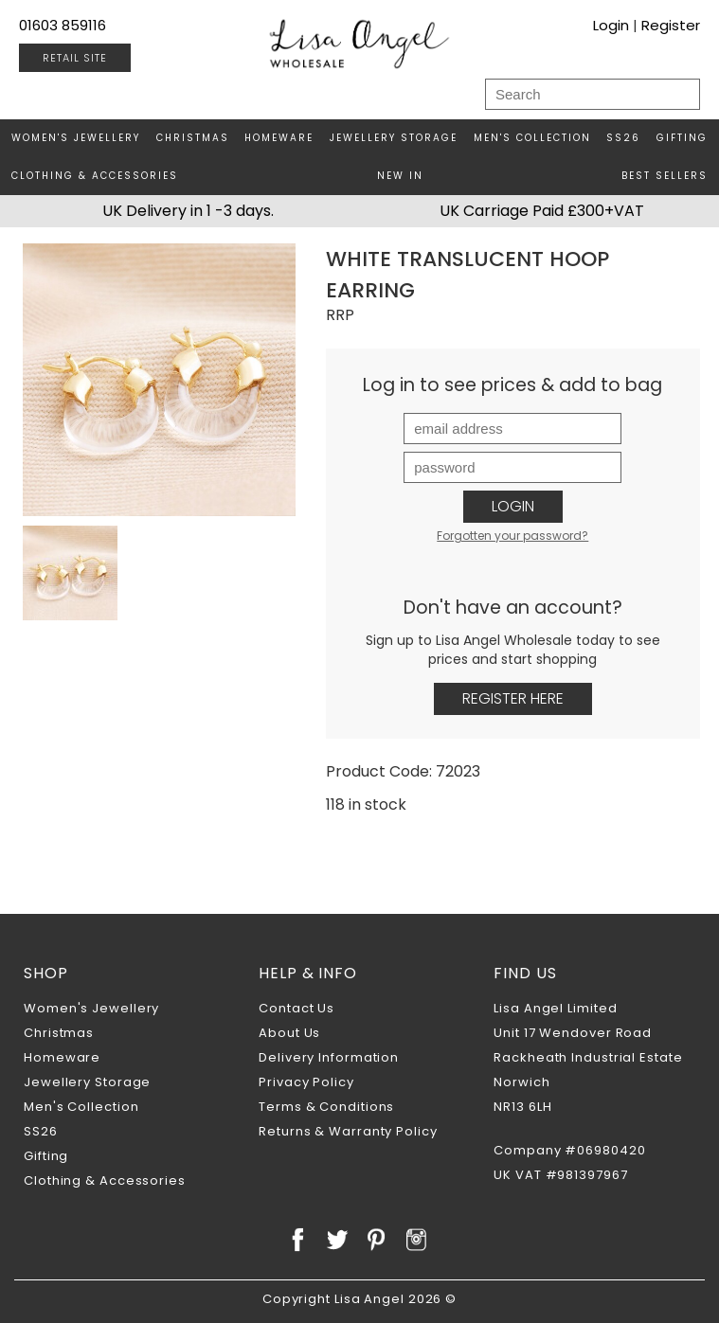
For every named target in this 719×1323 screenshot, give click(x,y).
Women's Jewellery (75, 138)
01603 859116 (62, 25)
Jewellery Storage (394, 138)
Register (670, 25)
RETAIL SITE (75, 57)
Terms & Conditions (326, 1107)
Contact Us (296, 1008)
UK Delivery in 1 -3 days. (188, 211)
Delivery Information (329, 1057)
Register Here (513, 698)
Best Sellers (664, 176)
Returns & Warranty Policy (348, 1131)
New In (400, 176)
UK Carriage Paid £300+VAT (542, 211)
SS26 (623, 138)
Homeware (279, 138)
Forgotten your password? (512, 535)
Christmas (192, 138)
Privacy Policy (306, 1082)
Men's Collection (532, 138)
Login (611, 25)
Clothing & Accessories (94, 176)
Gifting (682, 138)
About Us (289, 1033)
